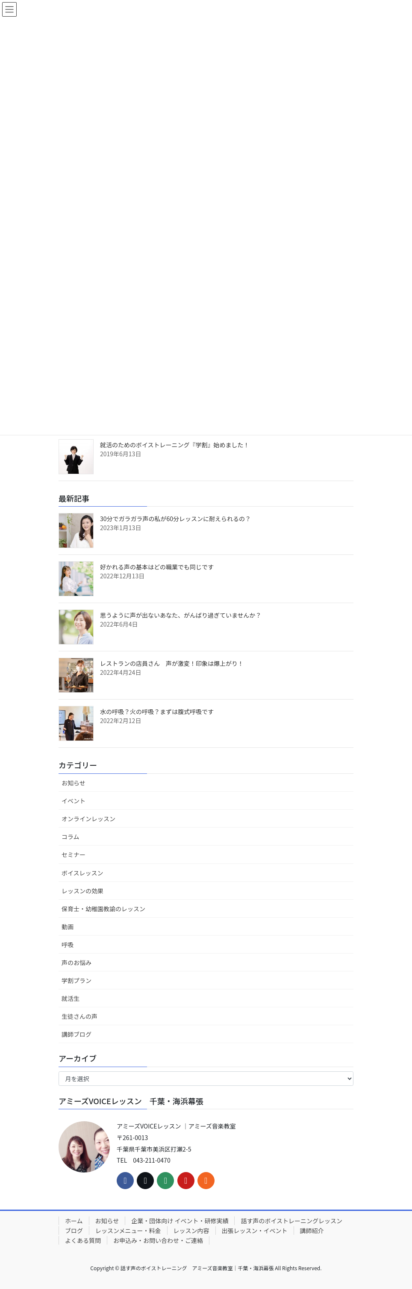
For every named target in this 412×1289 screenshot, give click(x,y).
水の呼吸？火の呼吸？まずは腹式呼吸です (157, 711)
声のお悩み (76, 962)
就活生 (70, 998)
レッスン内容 (191, 1230)
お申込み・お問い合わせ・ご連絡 (158, 1240)
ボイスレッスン (82, 873)
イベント (73, 800)
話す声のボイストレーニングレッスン (291, 1220)
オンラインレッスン (88, 818)
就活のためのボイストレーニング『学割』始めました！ (175, 444)
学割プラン (76, 980)
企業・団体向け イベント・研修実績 (179, 1220)
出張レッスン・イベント (255, 1230)
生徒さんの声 (79, 1016)
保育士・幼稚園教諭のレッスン (103, 908)
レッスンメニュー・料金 (128, 1230)
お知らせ (73, 783)
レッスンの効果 (82, 891)
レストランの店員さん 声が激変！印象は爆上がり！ (172, 663)
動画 (68, 926)
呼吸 (68, 944)
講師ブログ (76, 1034)
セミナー (73, 854)
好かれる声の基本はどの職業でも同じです (157, 567)
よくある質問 (83, 1240)
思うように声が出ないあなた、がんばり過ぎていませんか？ (181, 615)
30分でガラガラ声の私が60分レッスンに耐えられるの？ (175, 518)
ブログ (74, 1230)
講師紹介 (312, 1230)
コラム (70, 836)
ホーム (74, 1220)
